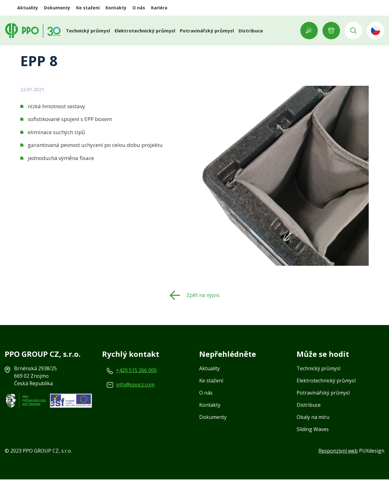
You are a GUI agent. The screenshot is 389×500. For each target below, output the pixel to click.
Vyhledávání (353, 30)
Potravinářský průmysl (207, 30)
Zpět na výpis (202, 315)
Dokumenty (57, 8)
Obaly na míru (313, 437)
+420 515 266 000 (136, 390)
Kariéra (159, 8)
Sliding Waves (313, 449)
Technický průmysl (88, 30)
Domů (27, 51)
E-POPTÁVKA (331, 30)
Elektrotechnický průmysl (145, 30)
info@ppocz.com (135, 405)
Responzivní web (338, 471)
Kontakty (116, 8)
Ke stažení (88, 8)
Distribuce (251, 30)
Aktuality (27, 8)
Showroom (309, 30)
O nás (138, 8)
